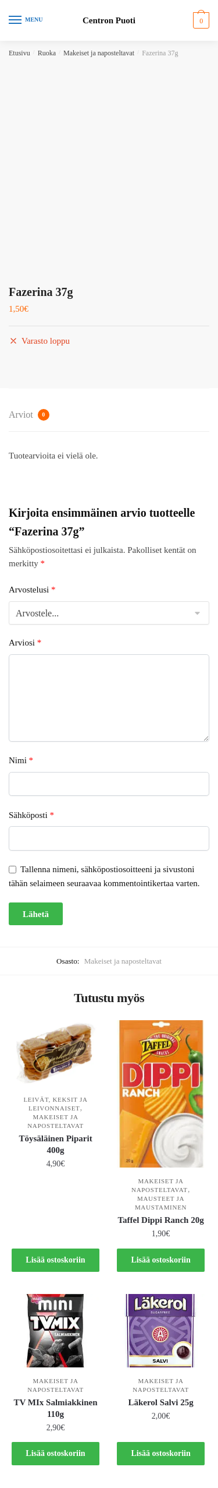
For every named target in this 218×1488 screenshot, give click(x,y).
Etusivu (19, 53)
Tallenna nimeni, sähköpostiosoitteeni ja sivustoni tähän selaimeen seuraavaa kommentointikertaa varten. (104, 876)
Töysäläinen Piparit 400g (55, 1144)
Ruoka (47, 53)
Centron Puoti (109, 20)
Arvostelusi (32, 589)
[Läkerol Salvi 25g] (161, 1330)
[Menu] (26, 20)
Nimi (21, 760)
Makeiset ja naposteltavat (98, 53)
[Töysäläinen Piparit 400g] (55, 1053)
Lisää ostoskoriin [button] (55, 1260)
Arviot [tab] (29, 415)
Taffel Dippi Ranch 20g (160, 1220)
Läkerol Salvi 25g (160, 1402)
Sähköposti (31, 815)
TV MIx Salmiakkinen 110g (56, 1408)
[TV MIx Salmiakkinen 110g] (55, 1330)
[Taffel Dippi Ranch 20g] (161, 1094)
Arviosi (25, 642)
